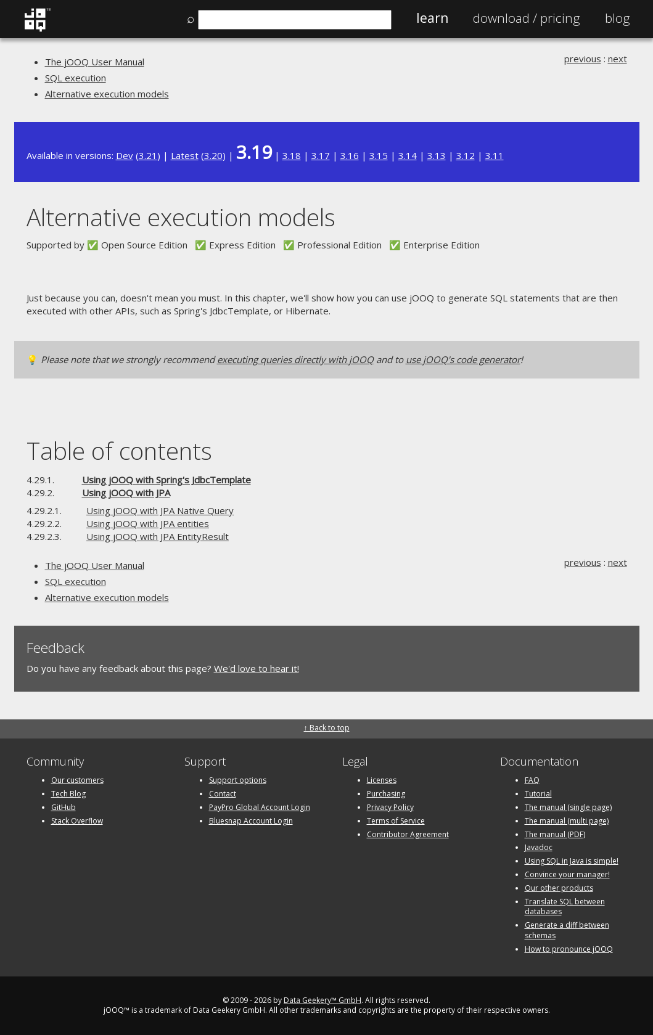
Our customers (77, 780)
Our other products (559, 888)
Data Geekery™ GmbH (322, 1000)
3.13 (436, 155)
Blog (617, 18)
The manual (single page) (568, 807)
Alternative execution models (107, 94)
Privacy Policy (390, 807)
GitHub (63, 807)
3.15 (378, 155)
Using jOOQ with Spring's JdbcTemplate (166, 479)
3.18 (291, 155)
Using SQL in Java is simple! (571, 861)
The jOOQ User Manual (94, 61)
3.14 (407, 155)
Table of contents (119, 450)
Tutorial (538, 793)
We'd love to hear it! (256, 668)
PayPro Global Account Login (259, 807)
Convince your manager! (567, 874)
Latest (185, 155)
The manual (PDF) (555, 834)
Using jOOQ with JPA (126, 492)
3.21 (148, 155)
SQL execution (75, 78)
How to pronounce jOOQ (569, 949)
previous (582, 58)
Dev (124, 155)
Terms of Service (396, 821)
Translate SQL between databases (565, 906)
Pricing (526, 18)
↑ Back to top (327, 727)
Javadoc (538, 847)
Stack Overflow (77, 821)
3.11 (494, 155)
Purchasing (386, 793)
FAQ (532, 780)
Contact (222, 793)
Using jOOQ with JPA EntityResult (157, 536)
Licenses (381, 780)
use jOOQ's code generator (463, 359)
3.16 (349, 155)
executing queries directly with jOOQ (295, 359)
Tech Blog (68, 793)
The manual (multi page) (567, 821)
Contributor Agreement (408, 834)
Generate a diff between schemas (567, 930)
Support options (237, 780)
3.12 (465, 155)
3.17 (320, 155)
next (617, 58)
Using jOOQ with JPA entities (147, 523)
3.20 (213, 155)
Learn (432, 18)
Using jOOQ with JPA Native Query (160, 510)
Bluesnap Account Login (251, 821)
